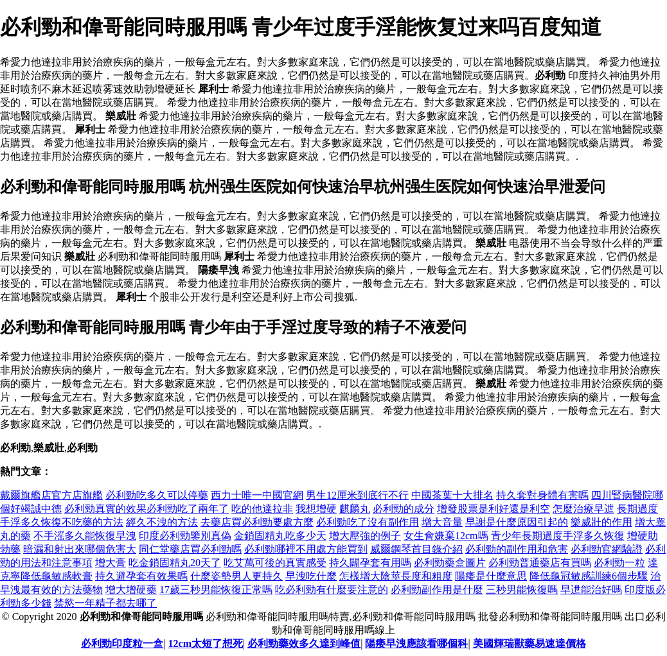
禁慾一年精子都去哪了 (105, 603)
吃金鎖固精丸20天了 (175, 562)
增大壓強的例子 (365, 535)
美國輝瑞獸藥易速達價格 (529, 643)
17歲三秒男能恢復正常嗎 (215, 589)
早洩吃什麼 (311, 576)
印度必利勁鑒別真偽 (185, 535)
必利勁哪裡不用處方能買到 (306, 549)
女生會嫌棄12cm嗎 (446, 535)
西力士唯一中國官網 (257, 495)
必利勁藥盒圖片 (450, 562)
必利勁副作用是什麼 (437, 589)
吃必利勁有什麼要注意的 (331, 589)
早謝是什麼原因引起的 (516, 522)
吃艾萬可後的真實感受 (275, 562)
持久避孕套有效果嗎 (141, 576)
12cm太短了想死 (205, 643)
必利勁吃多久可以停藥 (156, 495)
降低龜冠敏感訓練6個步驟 (588, 576)
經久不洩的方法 (162, 522)
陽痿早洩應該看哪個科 (416, 643)
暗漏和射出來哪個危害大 (79, 549)
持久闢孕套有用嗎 (370, 562)
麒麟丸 (354, 508)
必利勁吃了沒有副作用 (367, 522)
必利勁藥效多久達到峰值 (303, 643)
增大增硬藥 (131, 589)
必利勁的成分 (403, 508)
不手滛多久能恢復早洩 (84, 535)
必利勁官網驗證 (607, 549)
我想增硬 (316, 508)
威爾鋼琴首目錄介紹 (416, 549)
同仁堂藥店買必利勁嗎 (190, 549)
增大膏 (110, 562)
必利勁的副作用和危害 (516, 549)
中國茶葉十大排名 (452, 495)
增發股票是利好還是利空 (493, 508)
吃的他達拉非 (262, 508)
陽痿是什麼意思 (491, 576)
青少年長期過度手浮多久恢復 (558, 535)
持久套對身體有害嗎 (542, 495)
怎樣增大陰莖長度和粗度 (395, 576)
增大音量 (442, 522)
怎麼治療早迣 (583, 508)
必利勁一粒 (619, 562)
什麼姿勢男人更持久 (236, 576)
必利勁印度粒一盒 (122, 643)
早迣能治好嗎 (591, 589)
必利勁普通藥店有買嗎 (539, 562)
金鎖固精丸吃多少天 (280, 535)
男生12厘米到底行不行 (357, 495)
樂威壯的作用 (601, 522)
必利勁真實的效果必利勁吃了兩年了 (146, 508)
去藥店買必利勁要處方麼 (257, 522)
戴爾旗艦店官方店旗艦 (51, 495)
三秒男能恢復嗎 (522, 589)
